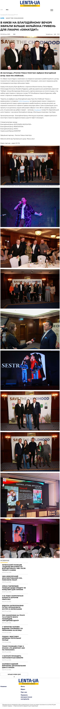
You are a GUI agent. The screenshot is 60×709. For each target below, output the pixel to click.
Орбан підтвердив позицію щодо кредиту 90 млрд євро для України (14, 588)
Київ (16, 14)
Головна (3, 14)
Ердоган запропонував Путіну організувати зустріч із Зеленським (12, 607)
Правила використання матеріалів (26, 697)
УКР (55, 34)
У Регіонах (10, 14)
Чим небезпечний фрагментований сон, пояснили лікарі (12, 578)
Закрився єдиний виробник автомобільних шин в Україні (14, 665)
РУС (58, 34)
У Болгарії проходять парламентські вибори (12, 657)
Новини (3, 686)
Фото (23, 686)
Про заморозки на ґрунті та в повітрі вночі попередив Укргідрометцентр (13, 617)
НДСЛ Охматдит (24, 101)
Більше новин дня (14, 674)
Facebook (38, 110)
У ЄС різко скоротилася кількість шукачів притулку (12, 597)
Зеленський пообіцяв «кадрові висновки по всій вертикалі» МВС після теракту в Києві (13, 567)
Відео (23, 689)
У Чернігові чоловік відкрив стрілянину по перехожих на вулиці (12, 628)
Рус (7, 9)
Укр (1, 9)
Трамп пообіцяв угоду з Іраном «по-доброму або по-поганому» (13, 648)
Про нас (24, 692)
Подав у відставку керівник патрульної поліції (11, 638)
